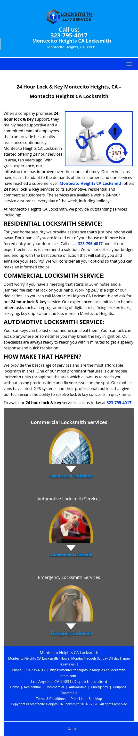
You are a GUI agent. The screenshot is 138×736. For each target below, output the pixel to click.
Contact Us (69, 693)
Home (14, 687)
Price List (78, 699)
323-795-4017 (69, 35)
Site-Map (95, 699)
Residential (32, 687)
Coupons (120, 687)
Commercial (55, 687)
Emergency (99, 687)
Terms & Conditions (50, 699)
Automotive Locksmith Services (68, 499)
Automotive (77, 687)
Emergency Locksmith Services (69, 577)
